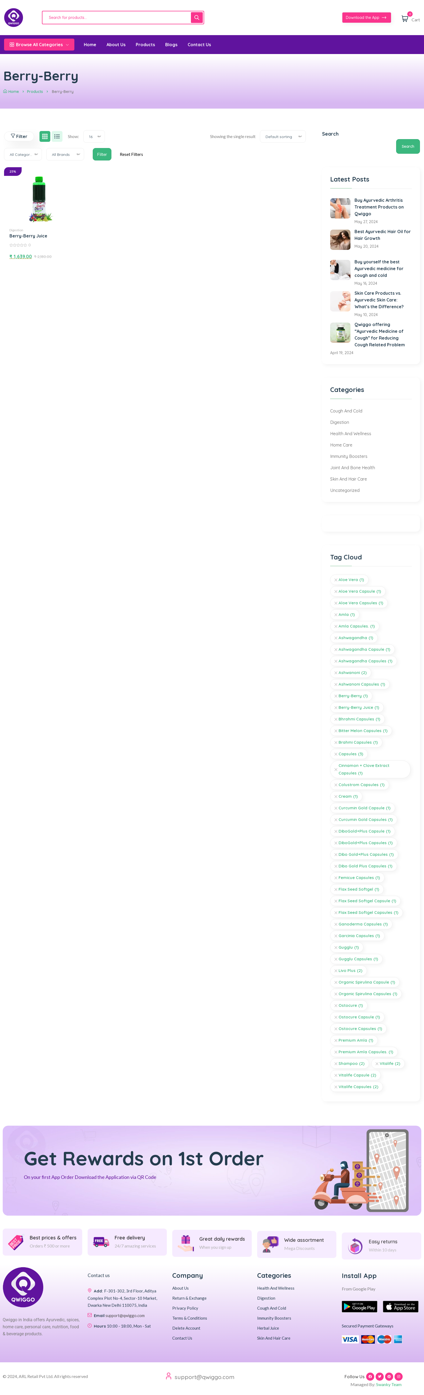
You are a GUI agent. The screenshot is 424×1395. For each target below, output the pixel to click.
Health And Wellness (350, 433)
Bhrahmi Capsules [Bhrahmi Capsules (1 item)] (359, 719)
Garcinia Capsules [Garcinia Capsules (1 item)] (359, 936)
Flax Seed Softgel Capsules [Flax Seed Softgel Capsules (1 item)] (368, 912)
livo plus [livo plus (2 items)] (350, 970)
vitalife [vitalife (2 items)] (390, 1063)
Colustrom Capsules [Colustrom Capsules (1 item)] (362, 785)
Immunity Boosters (348, 456)
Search (330, 134)
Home (11, 91)
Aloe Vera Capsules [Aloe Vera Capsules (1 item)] (361, 603)
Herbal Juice (268, 1328)
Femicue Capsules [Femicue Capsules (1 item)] (359, 877)
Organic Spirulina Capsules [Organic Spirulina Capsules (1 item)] (368, 994)
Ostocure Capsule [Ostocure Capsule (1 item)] (359, 1017)
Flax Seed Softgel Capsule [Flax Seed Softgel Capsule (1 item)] (367, 901)
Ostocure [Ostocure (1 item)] (351, 1005)
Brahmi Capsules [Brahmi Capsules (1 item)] (358, 742)
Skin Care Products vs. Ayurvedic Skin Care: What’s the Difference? (379, 299)
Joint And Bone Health (352, 467)
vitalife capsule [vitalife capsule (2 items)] (357, 1075)
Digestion (16, 230)
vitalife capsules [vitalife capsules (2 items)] (358, 1087)
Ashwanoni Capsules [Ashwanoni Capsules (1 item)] (362, 684)
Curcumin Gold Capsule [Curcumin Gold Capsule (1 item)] (364, 808)
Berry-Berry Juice (28, 236)
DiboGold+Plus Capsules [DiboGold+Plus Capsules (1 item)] (366, 843)
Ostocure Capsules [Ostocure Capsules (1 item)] (360, 1028)
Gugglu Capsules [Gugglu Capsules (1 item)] (358, 959)
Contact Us (182, 1338)
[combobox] (94, 136)
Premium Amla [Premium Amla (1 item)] (356, 1040)
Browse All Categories (39, 44)
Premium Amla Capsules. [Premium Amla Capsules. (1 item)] (366, 1052)
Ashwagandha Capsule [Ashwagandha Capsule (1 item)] (364, 649)
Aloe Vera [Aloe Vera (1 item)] (351, 580)
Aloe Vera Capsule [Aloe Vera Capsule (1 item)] (360, 591)
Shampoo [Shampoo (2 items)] (352, 1063)
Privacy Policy (185, 1308)
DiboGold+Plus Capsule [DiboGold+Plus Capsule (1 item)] (364, 831)
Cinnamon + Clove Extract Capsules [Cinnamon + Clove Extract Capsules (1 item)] (364, 770)
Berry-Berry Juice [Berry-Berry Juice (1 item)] (359, 707)
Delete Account (186, 1328)
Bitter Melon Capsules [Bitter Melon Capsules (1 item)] (363, 731)
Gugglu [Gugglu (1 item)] (349, 947)
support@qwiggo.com (204, 1377)
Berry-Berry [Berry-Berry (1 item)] (353, 696)
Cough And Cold (346, 411)
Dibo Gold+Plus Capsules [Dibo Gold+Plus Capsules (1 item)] (366, 854)
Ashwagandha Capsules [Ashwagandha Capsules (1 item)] (365, 661)
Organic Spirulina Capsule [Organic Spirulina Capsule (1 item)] (367, 982)
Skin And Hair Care (348, 479)
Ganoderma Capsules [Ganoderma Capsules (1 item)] (363, 924)
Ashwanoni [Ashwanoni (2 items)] (353, 672)
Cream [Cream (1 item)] (348, 796)
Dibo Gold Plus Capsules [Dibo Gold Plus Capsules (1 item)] (365, 866)
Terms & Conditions (189, 1318)
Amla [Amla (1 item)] (347, 614)
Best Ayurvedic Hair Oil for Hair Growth (383, 235)
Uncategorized (345, 490)
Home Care (341, 445)
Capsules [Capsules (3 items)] (351, 754)
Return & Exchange (189, 1298)
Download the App (366, 18)
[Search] (197, 17)
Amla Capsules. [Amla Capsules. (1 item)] (357, 626)
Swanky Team (389, 1384)
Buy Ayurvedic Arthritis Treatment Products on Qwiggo (379, 206)
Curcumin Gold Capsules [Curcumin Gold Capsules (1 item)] (366, 819)
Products (35, 91)
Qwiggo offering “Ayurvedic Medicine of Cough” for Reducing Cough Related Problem (380, 334)
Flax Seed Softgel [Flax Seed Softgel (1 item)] (359, 889)
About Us (180, 1288)
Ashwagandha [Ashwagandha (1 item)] (356, 638)
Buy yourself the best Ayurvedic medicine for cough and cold (379, 268)
